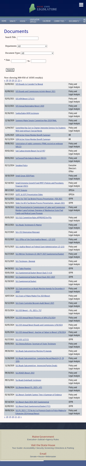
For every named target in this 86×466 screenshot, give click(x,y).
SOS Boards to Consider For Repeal (29, 88)
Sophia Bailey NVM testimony (27, 118)
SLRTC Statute (21, 195)
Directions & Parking (64, 453)
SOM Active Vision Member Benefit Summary (33, 139)
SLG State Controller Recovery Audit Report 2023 (35, 307)
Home (4, 21)
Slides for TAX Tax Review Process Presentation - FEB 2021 (39, 203)
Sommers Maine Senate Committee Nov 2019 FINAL (36, 125)
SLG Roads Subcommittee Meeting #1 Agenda (33, 355)
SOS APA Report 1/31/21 (25, 103)
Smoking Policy (22, 170)
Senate (13, 21)
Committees (60, 21)
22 (19, 80)
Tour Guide (17, 453)
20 (13, 80)
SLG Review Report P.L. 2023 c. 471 (29, 392)
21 (16, 80)
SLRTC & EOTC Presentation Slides (29, 199)
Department (20, 83)
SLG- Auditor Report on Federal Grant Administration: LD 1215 (40, 251)
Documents (74, 21)
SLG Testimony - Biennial (25, 266)
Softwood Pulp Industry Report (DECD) (31, 162)
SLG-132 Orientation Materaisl (28, 236)
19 (10, 80)
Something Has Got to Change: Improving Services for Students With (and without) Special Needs (41, 134)
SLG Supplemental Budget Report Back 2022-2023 (35, 281)
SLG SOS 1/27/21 (22, 344)
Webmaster (51, 461)
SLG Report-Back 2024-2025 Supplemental (32, 406)
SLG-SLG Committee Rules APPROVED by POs (34, 222)
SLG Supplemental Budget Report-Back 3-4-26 (34, 277)
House (23, 21)
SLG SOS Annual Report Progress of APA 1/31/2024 (35, 322)
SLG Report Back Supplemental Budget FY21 (33, 411)
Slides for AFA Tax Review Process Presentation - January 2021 (40, 207)
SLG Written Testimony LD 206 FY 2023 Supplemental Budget (40, 258)
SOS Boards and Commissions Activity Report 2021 (35, 96)
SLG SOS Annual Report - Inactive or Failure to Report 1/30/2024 (41, 337)
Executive (31, 444)
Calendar (47, 21)
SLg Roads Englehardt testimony (28, 385)
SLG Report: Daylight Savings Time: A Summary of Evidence (39, 399)
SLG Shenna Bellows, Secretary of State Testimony (36, 348)
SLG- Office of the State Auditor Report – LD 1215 (35, 244)
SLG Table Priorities (23, 273)
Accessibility (29, 453)
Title (6, 83)
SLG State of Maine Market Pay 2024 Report (33, 300)
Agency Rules (52, 444)
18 (7, 80)
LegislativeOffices (34, 21)
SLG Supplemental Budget (26, 286)
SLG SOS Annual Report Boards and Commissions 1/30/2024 (39, 329)
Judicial (41, 444)
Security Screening (45, 453)
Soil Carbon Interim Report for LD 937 (30, 155)
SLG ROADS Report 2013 (25, 377)
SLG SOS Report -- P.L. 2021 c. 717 (28, 315)
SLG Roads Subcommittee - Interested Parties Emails (36, 370)
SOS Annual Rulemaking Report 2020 (30, 110)
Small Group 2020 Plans (25, 180)
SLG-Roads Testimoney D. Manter (29, 229)
